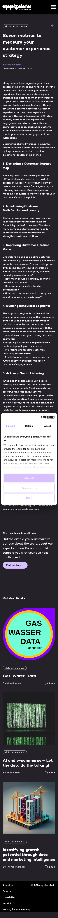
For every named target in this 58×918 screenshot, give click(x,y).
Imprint (7, 903)
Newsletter (9, 897)
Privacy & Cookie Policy (16, 909)
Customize (29, 488)
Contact (8, 891)
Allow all (29, 478)
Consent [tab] (10, 426)
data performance (16, 26)
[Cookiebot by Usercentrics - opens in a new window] (41, 417)
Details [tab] (29, 426)
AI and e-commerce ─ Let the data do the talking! (28, 763)
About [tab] (47, 426)
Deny (29, 498)
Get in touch (15, 565)
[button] (53, 7)
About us (8, 885)
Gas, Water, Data (19, 676)
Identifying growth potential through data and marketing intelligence (29, 854)
